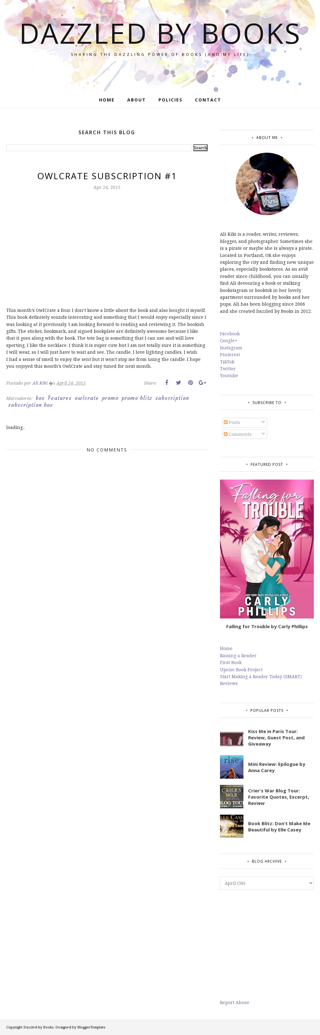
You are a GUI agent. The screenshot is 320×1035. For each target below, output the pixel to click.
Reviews (229, 683)
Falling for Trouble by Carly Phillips (267, 626)
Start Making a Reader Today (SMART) (261, 676)
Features (60, 398)
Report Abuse (234, 1002)
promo (110, 398)
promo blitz (137, 398)
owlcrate (87, 398)
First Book (231, 662)
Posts (232, 422)
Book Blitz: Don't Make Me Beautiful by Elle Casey (279, 826)
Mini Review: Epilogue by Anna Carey (276, 767)
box (40, 398)
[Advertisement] (267, 944)
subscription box (30, 405)
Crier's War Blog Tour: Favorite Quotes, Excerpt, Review (278, 796)
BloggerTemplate (91, 1027)
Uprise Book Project (241, 670)
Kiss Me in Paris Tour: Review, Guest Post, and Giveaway (276, 737)
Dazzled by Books (160, 33)
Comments (238, 434)
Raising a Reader (238, 655)
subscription (172, 398)
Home (226, 648)
